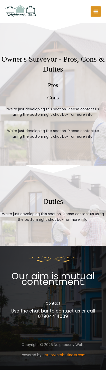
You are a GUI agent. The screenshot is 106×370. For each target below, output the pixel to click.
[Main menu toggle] (96, 11)
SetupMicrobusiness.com (64, 355)
